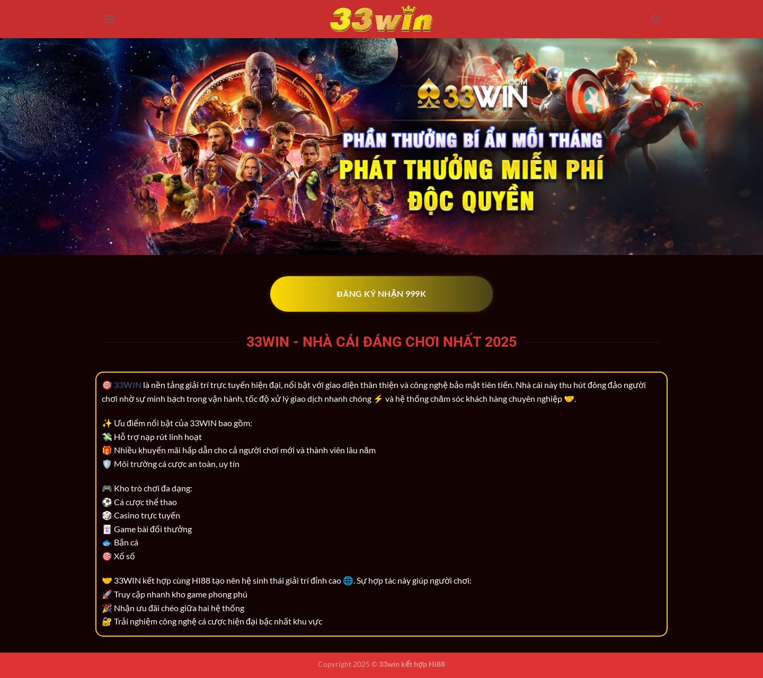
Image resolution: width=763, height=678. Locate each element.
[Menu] (109, 19)
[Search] (656, 19)
